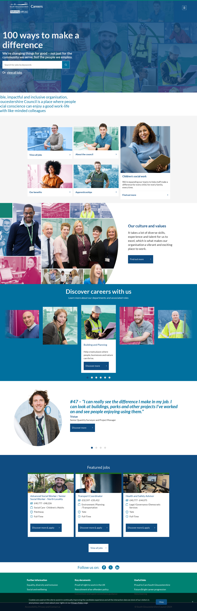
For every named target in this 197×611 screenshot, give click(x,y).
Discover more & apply (43, 527)
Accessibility (31, 606)
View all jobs (35, 154)
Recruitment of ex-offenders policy (92, 589)
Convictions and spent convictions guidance (96, 593)
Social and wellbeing (37, 589)
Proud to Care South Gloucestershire (152, 584)
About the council (84, 154)
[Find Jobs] (62, 65)
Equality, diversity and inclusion (42, 584)
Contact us (55, 606)
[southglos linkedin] (117, 567)
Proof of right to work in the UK (90, 584)
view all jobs (10, 72)
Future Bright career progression (150, 589)
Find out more (129, 195)
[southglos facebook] (104, 567)
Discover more (93, 365)
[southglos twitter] (111, 567)
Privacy (41, 606)
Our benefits (35, 192)
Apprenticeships (84, 192)
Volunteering (140, 593)
